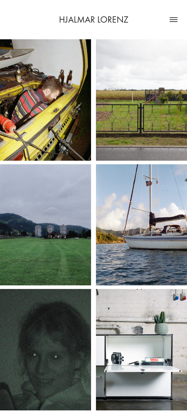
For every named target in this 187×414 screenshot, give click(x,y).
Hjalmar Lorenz (93, 19)
